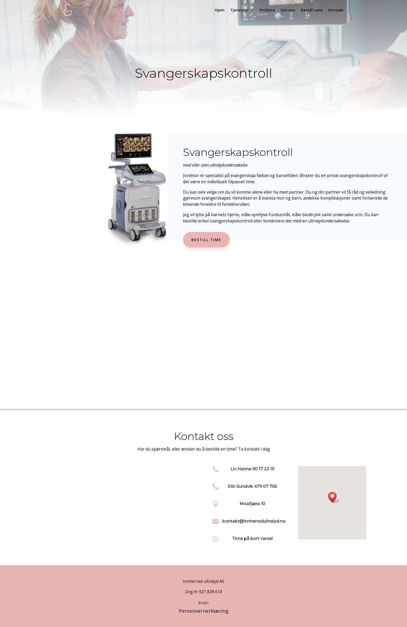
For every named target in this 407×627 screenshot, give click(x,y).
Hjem (220, 9)
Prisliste (267, 9)
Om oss (288, 9)
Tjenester (239, 9)
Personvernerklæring (203, 611)
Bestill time (312, 9)
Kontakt (336, 9)
